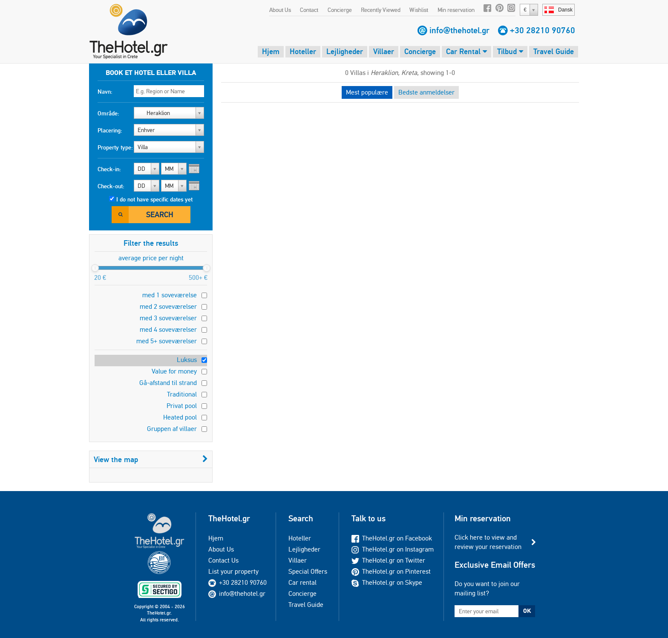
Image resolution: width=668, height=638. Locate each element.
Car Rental (466, 51)
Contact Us (223, 560)
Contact (309, 10)
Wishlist (418, 10)
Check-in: (109, 169)
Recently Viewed (380, 10)
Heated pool (180, 417)
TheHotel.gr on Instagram (392, 549)
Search (159, 214)
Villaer (383, 51)
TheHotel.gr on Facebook (391, 538)
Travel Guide (553, 51)
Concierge (340, 10)
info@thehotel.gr (459, 30)
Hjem (270, 51)
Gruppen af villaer (172, 429)
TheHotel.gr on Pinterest (391, 571)
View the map (151, 459)
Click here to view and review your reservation (488, 542)
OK (527, 611)
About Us (280, 10)
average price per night (151, 258)
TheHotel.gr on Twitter (388, 560)
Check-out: (111, 186)
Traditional (182, 394)
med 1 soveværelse (169, 295)
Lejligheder (344, 51)
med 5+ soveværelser (166, 341)
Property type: (115, 147)
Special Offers (307, 571)
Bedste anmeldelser (426, 92)
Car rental (302, 582)
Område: (108, 113)
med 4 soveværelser (168, 329)
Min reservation (456, 10)
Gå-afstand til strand (168, 383)
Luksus (187, 360)
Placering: (110, 130)
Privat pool (182, 406)
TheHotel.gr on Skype (386, 582)
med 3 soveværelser (168, 318)
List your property (233, 571)
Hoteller (303, 51)
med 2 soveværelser (168, 306)
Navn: (105, 91)
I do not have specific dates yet (154, 199)
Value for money (174, 371)
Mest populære (367, 92)
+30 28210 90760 (542, 30)
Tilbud (510, 51)
